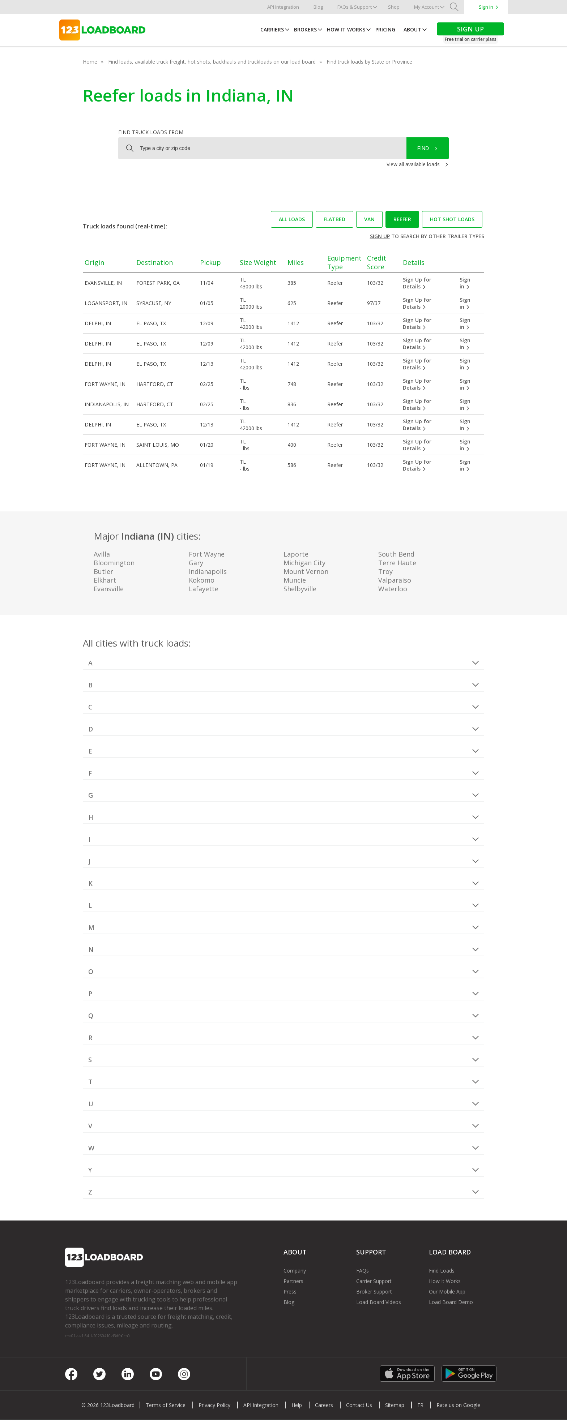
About (412, 29)
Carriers (272, 29)
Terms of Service (166, 1405)
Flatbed (334, 219)
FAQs (362, 1270)
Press (290, 1291)
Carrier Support (374, 1281)
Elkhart (105, 580)
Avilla (102, 554)
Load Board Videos (378, 1302)
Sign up (380, 236)
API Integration (283, 7)
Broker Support (374, 1291)
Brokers (305, 29)
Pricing (385, 29)
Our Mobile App (447, 1291)
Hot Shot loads (452, 219)
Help (296, 1405)
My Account (426, 7)
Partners (293, 1281)
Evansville (109, 588)
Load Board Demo (451, 1302)
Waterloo (392, 588)
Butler (103, 571)
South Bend (396, 554)
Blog (318, 7)
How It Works (346, 29)
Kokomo (201, 580)
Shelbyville (300, 588)
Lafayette (203, 588)
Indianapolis (208, 571)
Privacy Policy (214, 1405)
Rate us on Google (458, 1405)
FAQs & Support (354, 7)
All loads (292, 219)
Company (295, 1270)
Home (90, 61)
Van (369, 219)
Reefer (402, 219)
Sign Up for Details (417, 283)
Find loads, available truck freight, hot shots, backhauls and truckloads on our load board (212, 61)
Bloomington (114, 562)
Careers (324, 1405)
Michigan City (304, 562)
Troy (385, 571)
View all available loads (413, 164)
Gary (196, 562)
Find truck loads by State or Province (369, 61)
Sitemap (394, 1405)
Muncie (295, 580)
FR (420, 1405)
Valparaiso (394, 580)
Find (423, 148)
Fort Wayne (207, 554)
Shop (394, 7)
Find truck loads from (150, 132)
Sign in (486, 7)
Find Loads (442, 1270)
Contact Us (359, 1405)
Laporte (296, 554)
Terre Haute (397, 562)
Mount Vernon (306, 571)
